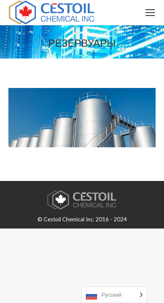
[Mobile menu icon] (150, 12)
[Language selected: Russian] (114, 295)
